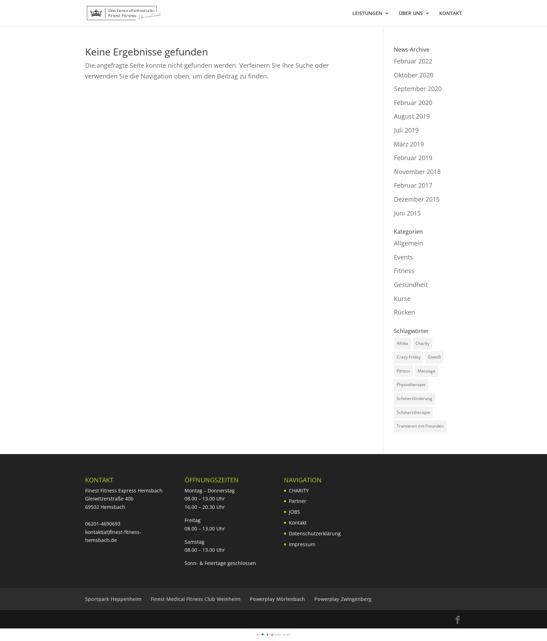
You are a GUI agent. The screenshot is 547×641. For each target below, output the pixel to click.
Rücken (404, 312)
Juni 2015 (407, 213)
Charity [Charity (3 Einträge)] (422, 343)
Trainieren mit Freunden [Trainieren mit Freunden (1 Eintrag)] (420, 426)
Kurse (402, 298)
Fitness (404, 270)
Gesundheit (411, 284)
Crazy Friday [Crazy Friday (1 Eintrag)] (409, 357)
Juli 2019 (406, 130)
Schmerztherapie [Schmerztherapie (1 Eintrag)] (413, 412)
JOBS (294, 511)
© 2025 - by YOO (282, 634)
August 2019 (412, 116)
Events (403, 257)
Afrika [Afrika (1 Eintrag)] (402, 343)
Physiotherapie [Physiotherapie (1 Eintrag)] (411, 384)
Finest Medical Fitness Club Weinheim (195, 599)
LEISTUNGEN (367, 13)
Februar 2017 (413, 185)
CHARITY (299, 490)
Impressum (302, 544)
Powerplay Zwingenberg (343, 599)
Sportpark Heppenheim (113, 599)
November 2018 (417, 171)
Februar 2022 (413, 61)
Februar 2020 (413, 102)
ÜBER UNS (411, 13)
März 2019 (409, 144)
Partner (297, 501)
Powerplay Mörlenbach (277, 599)
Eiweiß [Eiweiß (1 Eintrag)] (434, 357)
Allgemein (408, 243)
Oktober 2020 (413, 75)
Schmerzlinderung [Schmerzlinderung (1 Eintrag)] (414, 398)
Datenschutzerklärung (315, 533)
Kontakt (298, 522)
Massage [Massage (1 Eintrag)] (426, 371)
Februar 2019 (413, 157)
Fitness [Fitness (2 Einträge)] (403, 371)
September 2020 (418, 88)
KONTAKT (450, 13)
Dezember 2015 (417, 199)
